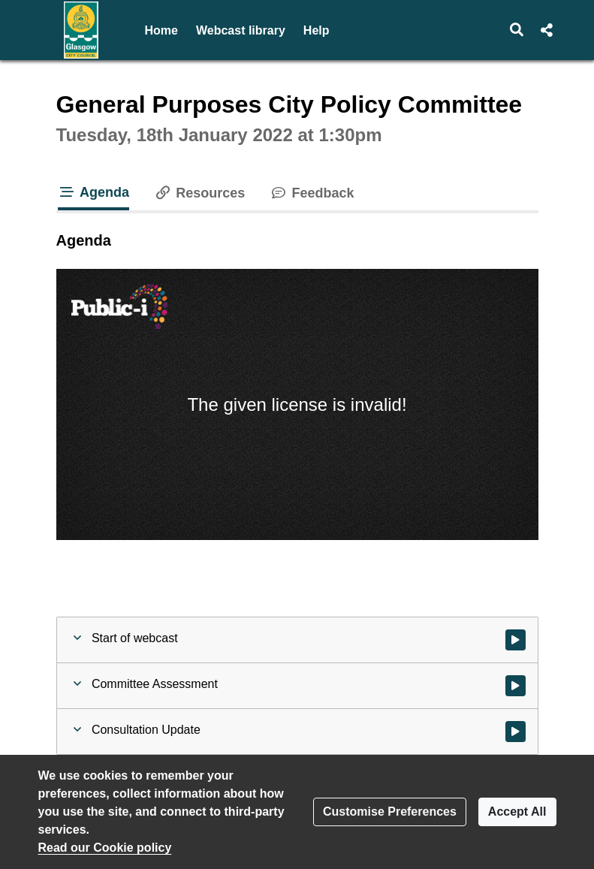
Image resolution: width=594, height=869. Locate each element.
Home (161, 30)
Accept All (517, 811)
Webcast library (240, 30)
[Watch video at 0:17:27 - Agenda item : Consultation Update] (515, 731)
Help (316, 30)
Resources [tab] (199, 193)
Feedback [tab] (311, 193)
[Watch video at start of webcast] (515, 639)
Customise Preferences (390, 811)
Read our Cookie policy (105, 847)
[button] (516, 30)
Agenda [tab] (94, 192)
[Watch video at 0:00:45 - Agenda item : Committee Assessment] (515, 685)
